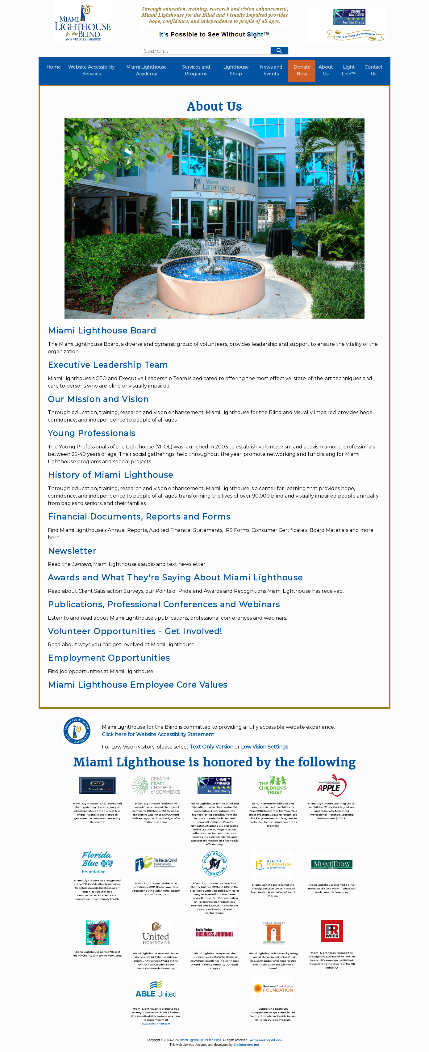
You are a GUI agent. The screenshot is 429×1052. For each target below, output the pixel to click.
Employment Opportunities (109, 658)
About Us (326, 70)
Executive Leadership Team (108, 365)
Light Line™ (349, 70)
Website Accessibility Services (91, 70)
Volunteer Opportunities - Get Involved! (135, 631)
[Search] (279, 50)
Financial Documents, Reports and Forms (139, 516)
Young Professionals (92, 433)
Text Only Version (211, 747)
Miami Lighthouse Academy (146, 70)
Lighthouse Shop (236, 70)
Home (54, 67)
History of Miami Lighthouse (110, 475)
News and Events (271, 70)
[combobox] (206, 50)
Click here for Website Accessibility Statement (158, 734)
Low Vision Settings (264, 747)
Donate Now (302, 70)
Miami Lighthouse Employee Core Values (138, 684)
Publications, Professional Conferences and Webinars (164, 604)
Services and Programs (196, 70)
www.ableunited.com (156, 1023)
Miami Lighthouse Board (102, 330)
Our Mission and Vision (98, 399)
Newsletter (72, 551)
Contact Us (373, 70)
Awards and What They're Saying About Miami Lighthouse (175, 577)
